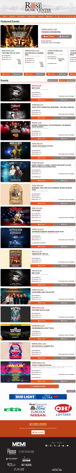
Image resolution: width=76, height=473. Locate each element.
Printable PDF (71, 391)
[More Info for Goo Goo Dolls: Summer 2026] (34, 62)
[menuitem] (5, 16)
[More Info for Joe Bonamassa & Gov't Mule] (38, 332)
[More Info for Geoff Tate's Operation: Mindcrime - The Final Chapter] (38, 111)
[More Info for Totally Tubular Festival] (38, 372)
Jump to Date (53, 80)
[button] (56, 41)
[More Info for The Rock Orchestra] (38, 36)
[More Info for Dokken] (57, 62)
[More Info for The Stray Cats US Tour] (12, 62)
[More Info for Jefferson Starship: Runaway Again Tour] (38, 238)
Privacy (53, 442)
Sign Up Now (38, 432)
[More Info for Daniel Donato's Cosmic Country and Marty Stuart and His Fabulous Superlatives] (38, 171)
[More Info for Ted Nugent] (38, 216)
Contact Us (60, 442)
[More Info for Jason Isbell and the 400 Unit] (38, 296)
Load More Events (38, 386)
